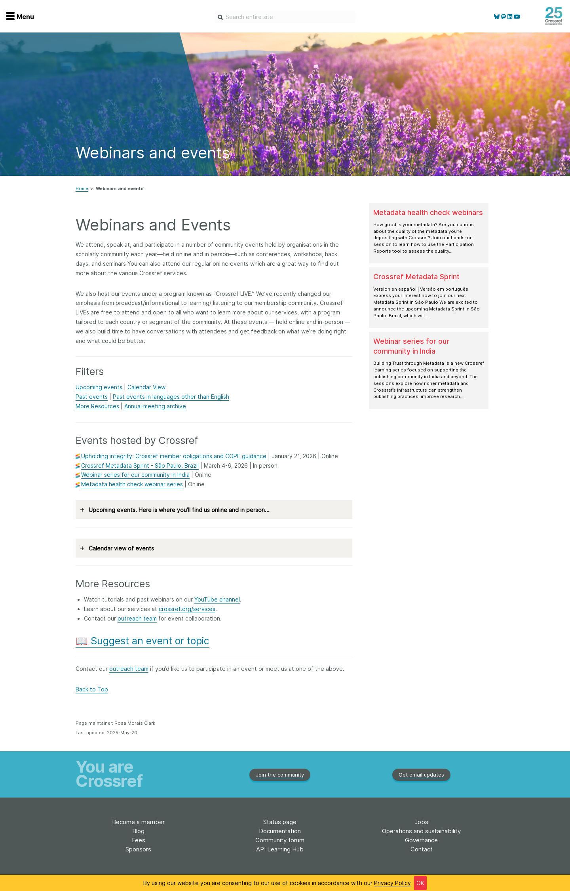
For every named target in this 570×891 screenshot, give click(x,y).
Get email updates (421, 774)
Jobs (421, 822)
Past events (92, 396)
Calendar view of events (117, 548)
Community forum (279, 840)
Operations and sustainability (421, 831)
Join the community (280, 774)
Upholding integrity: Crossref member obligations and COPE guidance (173, 456)
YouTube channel (217, 599)
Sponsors (138, 849)
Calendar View (146, 387)
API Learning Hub (280, 849)
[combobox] (285, 17)
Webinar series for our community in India (135, 474)
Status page (279, 822)
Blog (138, 831)
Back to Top (92, 689)
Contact (421, 849)
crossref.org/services (187, 608)
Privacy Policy (392, 883)
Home (82, 188)
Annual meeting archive (155, 406)
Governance (421, 840)
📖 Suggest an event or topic (142, 641)
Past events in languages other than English (171, 396)
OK (420, 883)
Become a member (138, 822)
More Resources (97, 406)
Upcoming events (99, 387)
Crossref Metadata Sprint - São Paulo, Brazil (140, 465)
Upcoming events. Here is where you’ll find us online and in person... (175, 509)
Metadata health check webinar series (132, 484)
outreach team (137, 618)
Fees (138, 840)
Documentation (280, 831)
